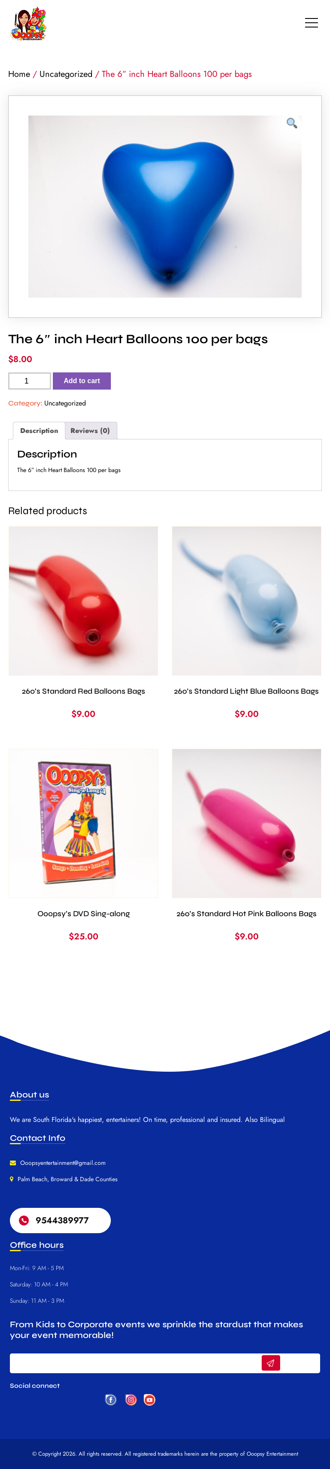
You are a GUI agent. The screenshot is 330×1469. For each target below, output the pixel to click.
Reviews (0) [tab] (90, 431)
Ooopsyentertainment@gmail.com (63, 1162)
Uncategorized (66, 74)
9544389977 (62, 1220)
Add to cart (82, 380)
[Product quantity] (29, 381)
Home (19, 74)
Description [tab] (39, 431)
